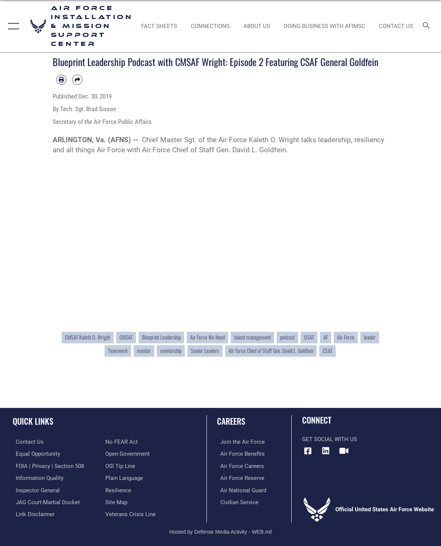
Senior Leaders (205, 351)
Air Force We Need (207, 337)
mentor (144, 351)
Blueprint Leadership (161, 337)
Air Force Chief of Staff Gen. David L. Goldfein (271, 351)
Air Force (345, 337)
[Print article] (61, 80)
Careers (231, 421)
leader (370, 337)
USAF (309, 337)
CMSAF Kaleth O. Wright (87, 337)
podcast (287, 337)
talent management (252, 337)
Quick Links (33, 421)
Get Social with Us (329, 439)
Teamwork (118, 351)
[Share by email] (77, 80)
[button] (12, 26)
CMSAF (126, 337)
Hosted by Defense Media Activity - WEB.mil (220, 529)
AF (325, 337)
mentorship (170, 351)
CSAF (327, 351)
